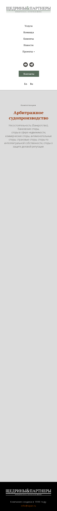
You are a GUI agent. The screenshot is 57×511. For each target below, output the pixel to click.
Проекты (27, 51)
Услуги (29, 26)
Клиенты (28, 38)
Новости (28, 45)
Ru (31, 83)
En (25, 83)
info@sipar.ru (28, 505)
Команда (28, 32)
